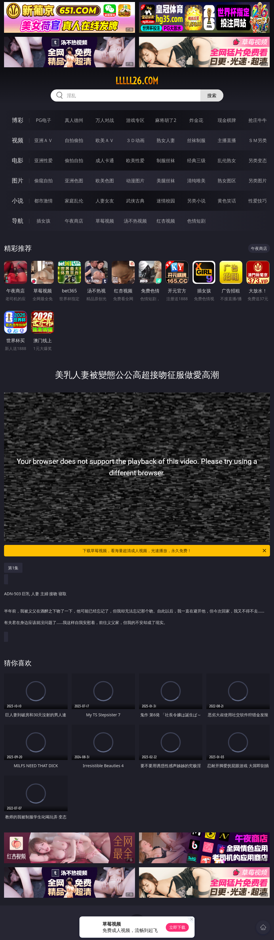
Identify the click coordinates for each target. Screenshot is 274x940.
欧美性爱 (135, 160)
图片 (17, 180)
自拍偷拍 (74, 140)
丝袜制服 (196, 140)
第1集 (13, 567)
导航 (17, 221)
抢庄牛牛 (257, 120)
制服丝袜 (166, 160)
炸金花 (196, 120)
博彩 (17, 120)
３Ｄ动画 (135, 140)
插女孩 (43, 221)
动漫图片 (135, 180)
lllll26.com (136, 81)
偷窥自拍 (43, 180)
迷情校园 (166, 201)
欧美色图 (105, 180)
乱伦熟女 (227, 160)
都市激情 (43, 201)
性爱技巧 (257, 201)
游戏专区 (135, 120)
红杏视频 (166, 221)
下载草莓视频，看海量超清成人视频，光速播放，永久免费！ (175, 550)
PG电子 (43, 120)
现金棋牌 (227, 120)
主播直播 (227, 140)
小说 (17, 200)
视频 (17, 140)
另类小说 (196, 201)
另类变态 (257, 160)
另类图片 (257, 180)
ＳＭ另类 (257, 140)
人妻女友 (105, 201)
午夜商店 (74, 221)
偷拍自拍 (74, 160)
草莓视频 (105, 221)
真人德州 (74, 120)
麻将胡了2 (165, 120)
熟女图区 (227, 180)
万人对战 (105, 120)
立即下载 (177, 927)
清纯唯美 (196, 180)
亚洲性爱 (43, 160)
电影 (17, 160)
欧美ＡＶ (105, 140)
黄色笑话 (227, 201)
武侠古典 (135, 201)
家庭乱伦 (74, 201)
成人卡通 (105, 160)
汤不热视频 (135, 221)
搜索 (211, 95)
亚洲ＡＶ (43, 140)
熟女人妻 (166, 140)
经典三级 (196, 160)
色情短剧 (196, 221)
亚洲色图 (74, 180)
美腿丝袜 (166, 180)
